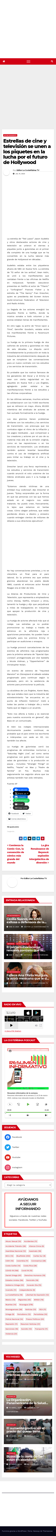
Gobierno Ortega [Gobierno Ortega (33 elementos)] (15, 1285)
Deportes (10, 943)
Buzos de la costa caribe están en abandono (24, 1458)
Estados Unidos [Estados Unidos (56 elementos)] (14, 1280)
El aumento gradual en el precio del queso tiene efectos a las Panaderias (25, 1431)
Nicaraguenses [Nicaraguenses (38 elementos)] (14, 1309)
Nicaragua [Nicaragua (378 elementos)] (26, 1305)
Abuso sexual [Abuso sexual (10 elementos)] (13, 1241)
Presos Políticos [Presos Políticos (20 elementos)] (35, 1319)
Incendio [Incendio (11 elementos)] (11, 1290)
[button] (52, 61)
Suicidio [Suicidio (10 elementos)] (26, 1329)
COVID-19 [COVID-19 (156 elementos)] (12, 1270)
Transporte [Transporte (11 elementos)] (41, 1329)
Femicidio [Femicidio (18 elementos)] (32, 1280)
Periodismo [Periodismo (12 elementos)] (24, 1314)
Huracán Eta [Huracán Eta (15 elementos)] (34, 1285)
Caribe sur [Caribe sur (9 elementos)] (39, 1256)
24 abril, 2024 (16, 1379)
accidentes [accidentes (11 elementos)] (30, 1241)
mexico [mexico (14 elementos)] (10, 1300)
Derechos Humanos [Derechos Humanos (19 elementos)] (34, 1275)
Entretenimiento (10, 135)
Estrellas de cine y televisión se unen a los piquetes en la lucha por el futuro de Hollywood (27, 151)
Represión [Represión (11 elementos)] (12, 1324)
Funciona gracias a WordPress (14, 1531)
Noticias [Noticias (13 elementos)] (30, 1309)
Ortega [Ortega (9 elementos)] (10, 1314)
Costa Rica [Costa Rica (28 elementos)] (30, 1266)
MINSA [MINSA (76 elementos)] (39, 1300)
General (10, 1368)
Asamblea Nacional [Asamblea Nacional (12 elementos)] (16, 1251)
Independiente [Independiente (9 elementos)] (27, 1290)
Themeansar (48, 1531)
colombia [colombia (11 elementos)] (22, 1261)
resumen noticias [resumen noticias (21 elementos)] (30, 1324)
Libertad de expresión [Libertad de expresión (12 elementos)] (37, 1295)
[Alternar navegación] (28, 61)
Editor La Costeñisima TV (28, 170)
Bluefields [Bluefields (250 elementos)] (23, 1256)
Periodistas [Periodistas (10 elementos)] (40, 1314)
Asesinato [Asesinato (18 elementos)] (35, 1251)
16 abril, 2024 (16, 1408)
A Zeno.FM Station (13, 1031)
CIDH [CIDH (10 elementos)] (10, 1261)
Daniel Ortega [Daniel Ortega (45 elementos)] (13, 1275)
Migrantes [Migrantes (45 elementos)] (24, 1300)
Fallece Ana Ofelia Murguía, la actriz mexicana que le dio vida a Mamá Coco (28, 978)
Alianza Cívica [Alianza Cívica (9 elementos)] (36, 1246)
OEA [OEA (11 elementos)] (42, 1309)
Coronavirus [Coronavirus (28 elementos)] (38, 1261)
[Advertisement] (28, 100)
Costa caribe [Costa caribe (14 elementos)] (13, 1266)
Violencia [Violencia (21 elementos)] (11, 1334)
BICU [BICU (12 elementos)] (9, 1256)
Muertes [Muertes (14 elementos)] (11, 1305)
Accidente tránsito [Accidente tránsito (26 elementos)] (16, 1246)
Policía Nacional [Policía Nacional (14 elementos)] (14, 1319)
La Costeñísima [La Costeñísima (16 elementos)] (14, 1295)
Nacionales (11, 1396)
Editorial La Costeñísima (34, 955)
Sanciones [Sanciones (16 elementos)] (12, 1329)
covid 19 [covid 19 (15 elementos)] (26, 1270)
